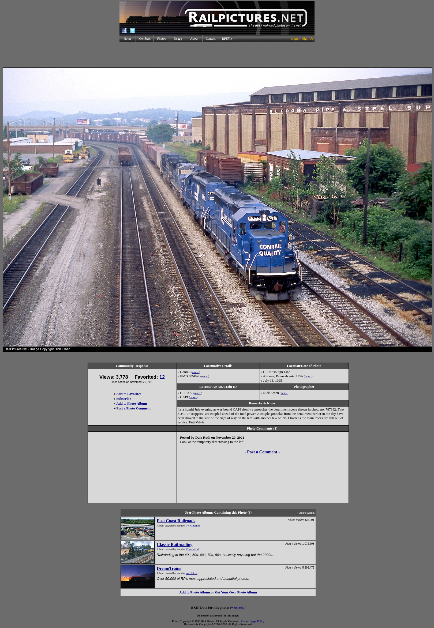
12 (162, 377)
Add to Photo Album (131, 403)
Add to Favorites (128, 394)
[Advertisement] (217, 55)
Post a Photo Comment (134, 408)
